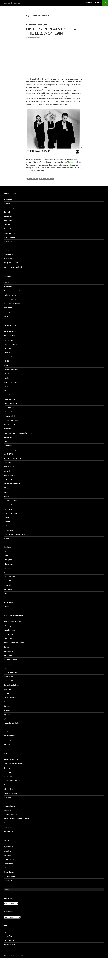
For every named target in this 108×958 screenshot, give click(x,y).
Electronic (30, 25)
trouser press (8, 254)
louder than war (9, 233)
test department (9, 577)
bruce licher (8, 880)
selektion (7, 710)
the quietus (8, 242)
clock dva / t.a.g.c (10, 424)
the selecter (9, 564)
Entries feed (8, 936)
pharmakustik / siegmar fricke (14, 534)
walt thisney (8, 589)
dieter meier (8, 446)
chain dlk (7, 212)
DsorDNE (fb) (9, 454)
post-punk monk (9, 806)
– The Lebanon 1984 (51, 31)
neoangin (7, 522)
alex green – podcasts (11, 263)
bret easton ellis (9, 864)
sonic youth (8, 568)
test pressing (8, 831)
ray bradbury (8, 847)
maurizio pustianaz (10, 513)
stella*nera (7, 714)
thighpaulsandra (11, 403)
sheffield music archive (12, 303)
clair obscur (8, 429)
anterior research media (12, 622)
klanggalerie (8, 647)
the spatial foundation (12, 723)
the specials (9, 560)
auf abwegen (8, 626)
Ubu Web (7, 316)
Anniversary (32, 179)
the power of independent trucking (16, 819)
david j (7, 361)
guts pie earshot (9, 475)
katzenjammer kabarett (12, 484)
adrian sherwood (10, 331)
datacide (7, 225)
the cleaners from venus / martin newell (18, 433)
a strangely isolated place (13, 764)
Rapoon (7, 606)
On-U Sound (8, 689)
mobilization (8, 676)
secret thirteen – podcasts (13, 267)
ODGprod (7, 693)
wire (5, 593)
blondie (6, 378)
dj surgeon (7, 772)
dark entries (8, 638)
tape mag (7, 312)
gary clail (7, 471)
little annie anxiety (10, 500)
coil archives (9, 408)
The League (71, 162)
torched (6, 250)
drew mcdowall (10, 399)
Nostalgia (39, 25)
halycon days (8, 789)
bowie (6, 365)
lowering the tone (10, 664)
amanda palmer (9, 336)
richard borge (9, 872)
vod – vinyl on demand (12, 740)
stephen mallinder (11, 420)
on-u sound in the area (12, 299)
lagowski (7, 496)
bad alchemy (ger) (10, 208)
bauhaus (7, 353)
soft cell (6, 551)
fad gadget (7, 462)
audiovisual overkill (11, 759)
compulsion (8, 216)
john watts (7, 585)
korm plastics (8, 655)
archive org (8, 286)
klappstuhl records (10, 651)
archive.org (8, 199)
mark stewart (8, 509)
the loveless (9, 348)
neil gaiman (8, 855)
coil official (9, 395)
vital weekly (8, 258)
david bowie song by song (14, 374)
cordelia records (10, 630)
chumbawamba (9, 437)
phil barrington (9, 876)
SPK (5, 572)
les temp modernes (10, 660)
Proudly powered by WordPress (13, 955)
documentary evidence (12, 781)
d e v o (6, 441)
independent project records (14, 643)
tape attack (8, 827)
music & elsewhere (10, 672)
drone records (9, 634)
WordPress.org (9, 944)
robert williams (9, 868)
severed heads (9, 543)
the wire (7, 246)
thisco (6, 727)
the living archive (10, 295)
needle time (8, 802)
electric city (8, 229)
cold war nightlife (10, 220)
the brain (7, 203)
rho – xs (6, 823)
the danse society (10, 450)
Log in (6, 932)
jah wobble (8, 581)
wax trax (7, 744)
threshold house (9, 736)
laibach (6, 492)
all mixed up (8, 768)
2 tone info (7, 555)
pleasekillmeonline (10, 814)
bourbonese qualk (10, 382)
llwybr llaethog (9, 505)
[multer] (6, 517)
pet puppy (7, 810)
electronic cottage (10, 785)
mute (5, 668)
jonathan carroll (9, 859)
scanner (6, 539)
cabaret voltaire (9, 412)
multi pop (7, 797)
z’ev (5, 598)
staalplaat (7, 706)
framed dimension (12, 3)
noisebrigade (8, 681)
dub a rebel (8, 776)
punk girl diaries (9, 237)
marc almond (8, 340)
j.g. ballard (7, 851)
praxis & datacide (10, 698)
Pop (45, 25)
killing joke (7, 488)
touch (6, 731)
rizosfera (7, 702)
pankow (6, 526)
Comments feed (9, 940)
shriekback (7, 547)
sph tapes (7, 719)
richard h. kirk (10, 416)
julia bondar (8, 479)
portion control (9, 530)
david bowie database (12, 369)
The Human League (46, 179)
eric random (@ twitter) (12, 458)
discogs (6, 282)
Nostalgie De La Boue (11, 685)
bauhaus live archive (12, 357)
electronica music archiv (13, 291)
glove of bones (9, 467)
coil (5, 391)
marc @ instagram (11, 344)
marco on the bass (10, 793)
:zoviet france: (9, 602)
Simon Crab (9, 386)
